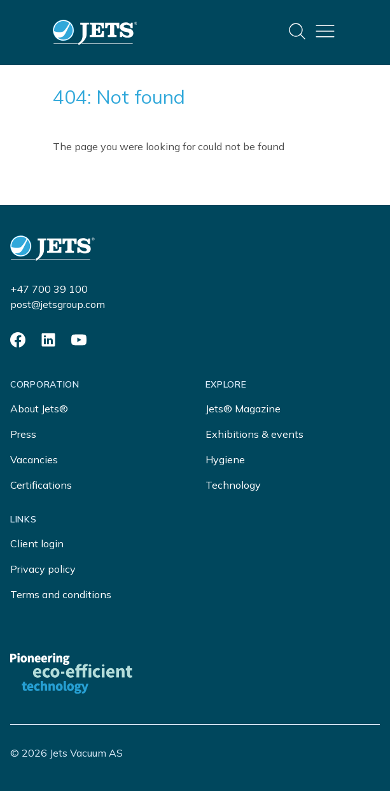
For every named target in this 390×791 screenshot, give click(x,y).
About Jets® (39, 408)
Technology (233, 485)
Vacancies (34, 459)
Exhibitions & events (254, 434)
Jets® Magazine (243, 408)
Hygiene (225, 459)
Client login (37, 543)
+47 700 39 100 (49, 289)
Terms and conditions (60, 594)
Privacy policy (43, 569)
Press (23, 434)
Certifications (41, 485)
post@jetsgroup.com (57, 304)
